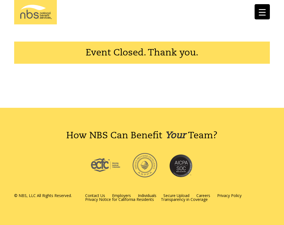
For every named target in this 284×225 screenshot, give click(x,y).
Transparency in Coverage (184, 199)
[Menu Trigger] (262, 11)
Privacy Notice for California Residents (119, 199)
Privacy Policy (229, 195)
